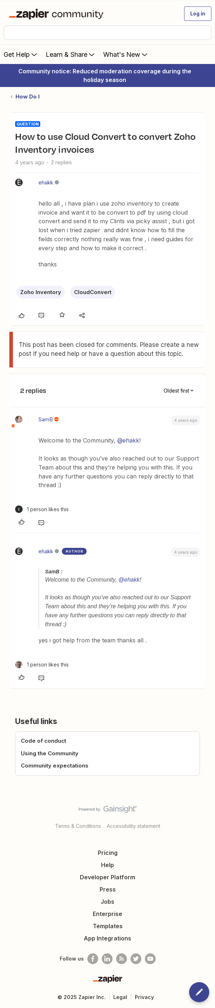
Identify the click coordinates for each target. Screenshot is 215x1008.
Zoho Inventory (40, 292)
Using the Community (49, 753)
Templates (108, 926)
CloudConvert (92, 292)
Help (107, 865)
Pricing (108, 852)
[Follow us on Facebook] (92, 958)
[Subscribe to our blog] (121, 958)
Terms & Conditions (78, 826)
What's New (126, 54)
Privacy (144, 997)
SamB (45, 419)
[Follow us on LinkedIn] (107, 958)
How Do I (27, 96)
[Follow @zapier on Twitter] (136, 958)
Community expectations (54, 765)
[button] (197, 13)
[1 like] (42, 509)
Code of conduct (43, 740)
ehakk (45, 182)
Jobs (107, 901)
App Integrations (107, 938)
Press (108, 889)
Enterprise (107, 913)
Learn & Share (71, 54)
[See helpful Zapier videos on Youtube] (150, 958)
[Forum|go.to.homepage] (57, 13)
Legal (120, 997)
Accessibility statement (133, 826)
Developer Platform (107, 877)
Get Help (21, 54)
